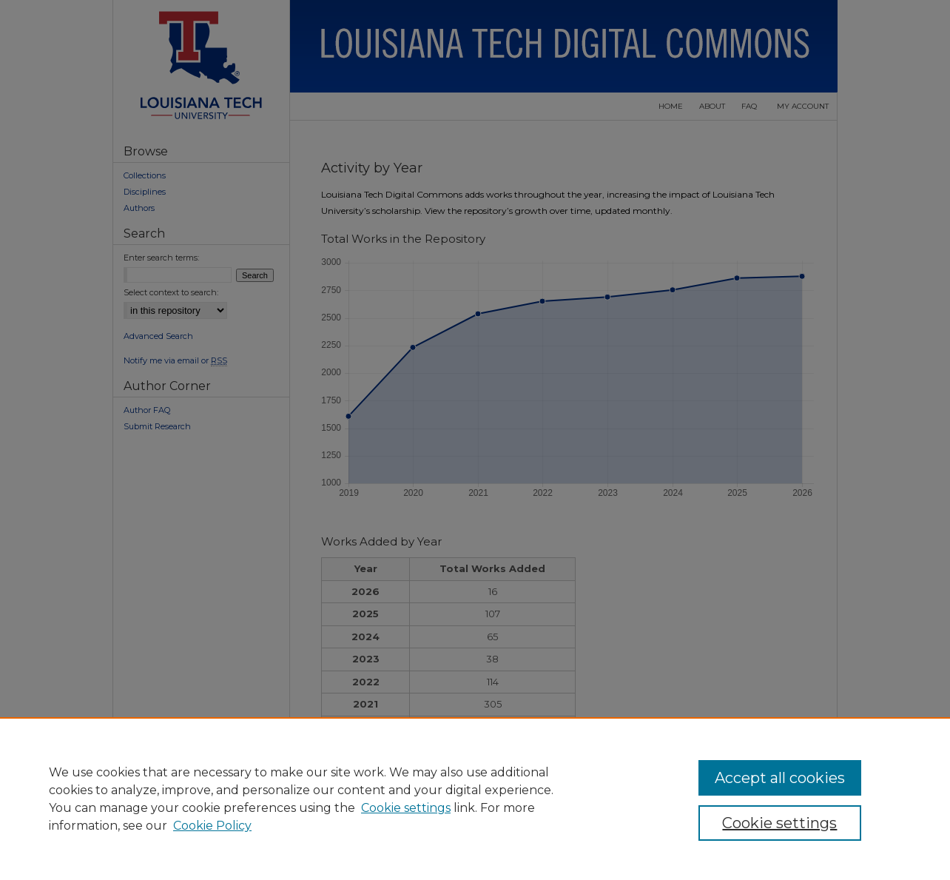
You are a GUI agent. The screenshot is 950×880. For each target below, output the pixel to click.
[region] (475, 798)
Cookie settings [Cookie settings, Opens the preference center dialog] (779, 823)
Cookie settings (406, 808)
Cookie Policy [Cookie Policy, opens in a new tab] (212, 826)
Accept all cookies (780, 778)
